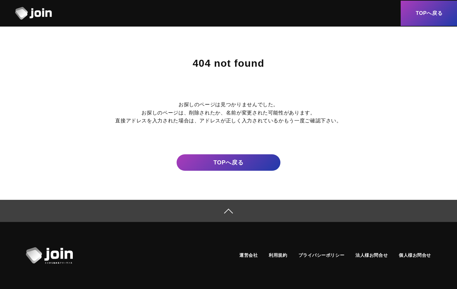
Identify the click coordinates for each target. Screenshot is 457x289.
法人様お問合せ (371, 255)
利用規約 (278, 255)
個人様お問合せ (415, 255)
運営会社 (248, 255)
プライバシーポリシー (321, 255)
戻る (228, 162)
